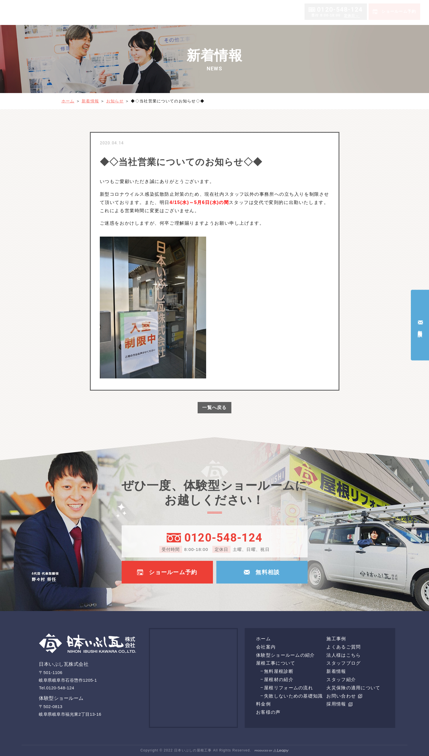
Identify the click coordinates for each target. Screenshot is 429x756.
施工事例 (370, 12)
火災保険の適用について (353, 687)
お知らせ (115, 101)
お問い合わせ (344, 696)
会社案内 (204, 12)
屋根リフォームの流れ (288, 687)
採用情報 (339, 704)
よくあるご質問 (398, 12)
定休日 (349, 39)
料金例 (325, 12)
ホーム (185, 12)
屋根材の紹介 (278, 679)
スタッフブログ (343, 663)
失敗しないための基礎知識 (293, 696)
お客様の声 (347, 12)
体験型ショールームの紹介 (246, 12)
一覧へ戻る (214, 407)
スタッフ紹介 (341, 679)
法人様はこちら (343, 655)
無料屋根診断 (278, 671)
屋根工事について (293, 12)
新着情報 (90, 101)
